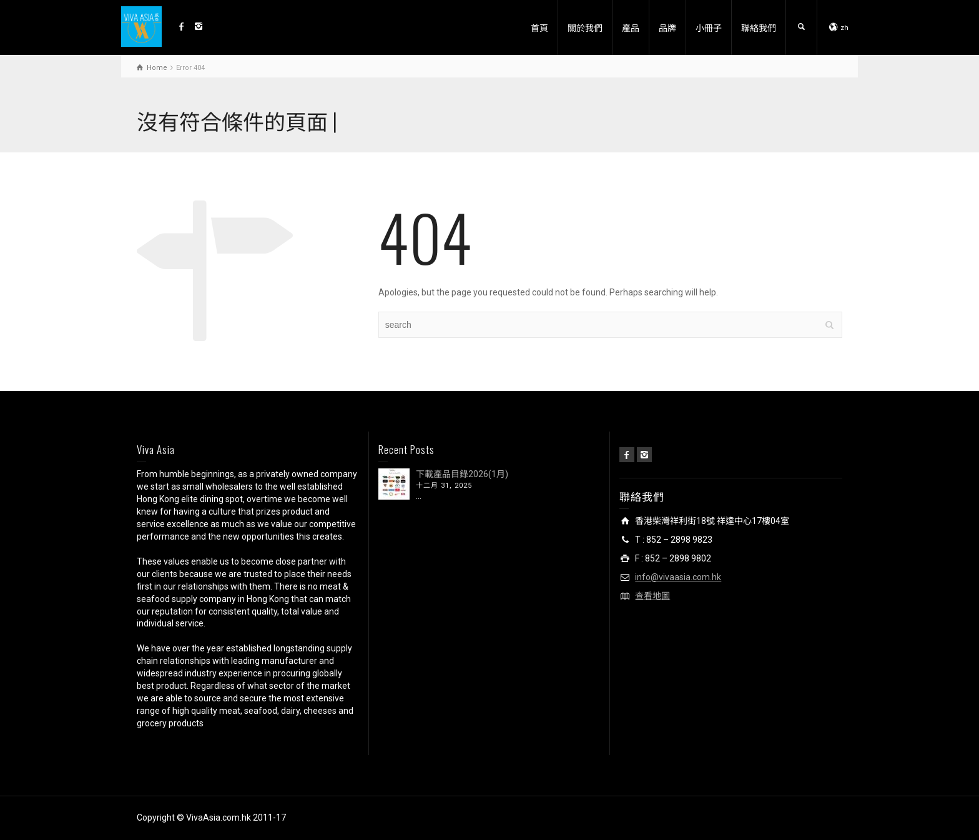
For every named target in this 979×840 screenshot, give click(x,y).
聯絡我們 (758, 27)
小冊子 (709, 27)
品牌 (667, 27)
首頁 (539, 27)
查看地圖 (652, 596)
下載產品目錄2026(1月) (462, 474)
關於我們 (585, 27)
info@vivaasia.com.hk (678, 577)
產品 (630, 27)
